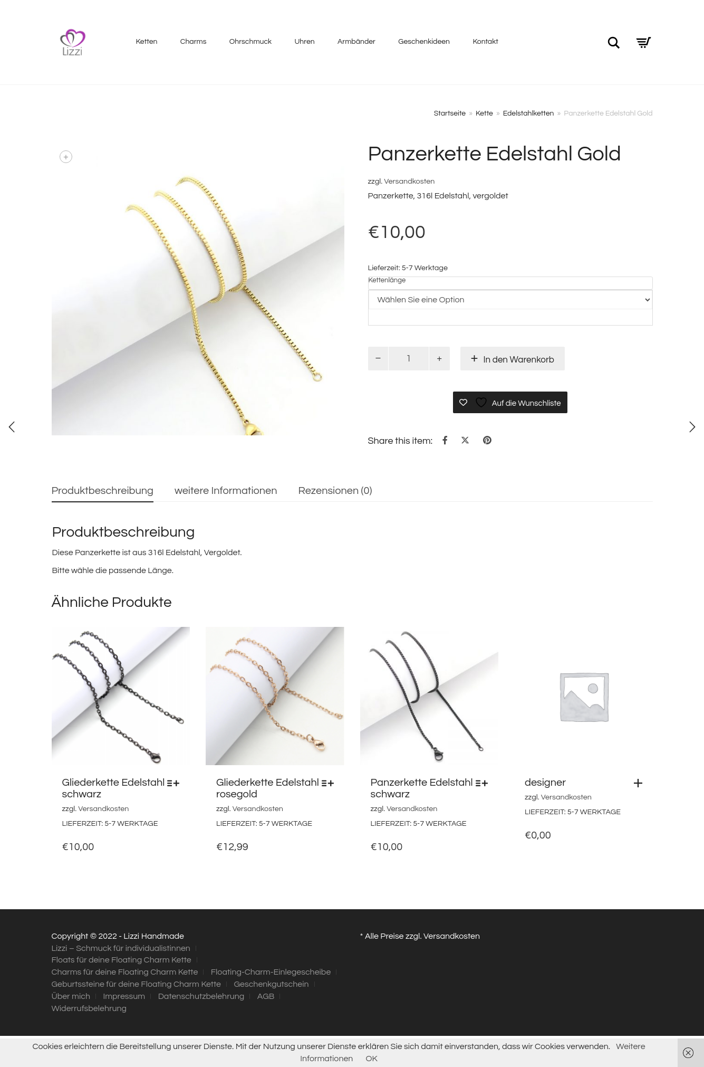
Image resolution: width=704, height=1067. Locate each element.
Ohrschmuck (250, 41)
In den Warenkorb (519, 360)
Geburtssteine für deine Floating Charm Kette (136, 984)
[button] (641, 783)
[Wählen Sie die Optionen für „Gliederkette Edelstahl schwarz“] (176, 783)
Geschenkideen (424, 41)
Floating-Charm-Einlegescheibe (271, 972)
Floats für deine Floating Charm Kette (121, 960)
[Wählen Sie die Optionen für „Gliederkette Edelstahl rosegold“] (330, 783)
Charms (193, 41)
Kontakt (485, 41)
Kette (484, 113)
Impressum (124, 996)
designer (545, 782)
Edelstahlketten (528, 113)
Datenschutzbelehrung (201, 996)
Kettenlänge (387, 280)
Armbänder (356, 41)
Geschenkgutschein (271, 984)
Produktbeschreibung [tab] (102, 490)
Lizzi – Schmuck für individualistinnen (121, 948)
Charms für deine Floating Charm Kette (125, 972)
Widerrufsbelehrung (89, 1008)
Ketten (147, 41)
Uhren (305, 41)
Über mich (71, 996)
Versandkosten (409, 181)
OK (371, 1058)
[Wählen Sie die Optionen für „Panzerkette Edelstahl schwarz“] (484, 783)
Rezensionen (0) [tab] (335, 490)
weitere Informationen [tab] (226, 490)
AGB (266, 996)
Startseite (450, 113)
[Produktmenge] (408, 358)
